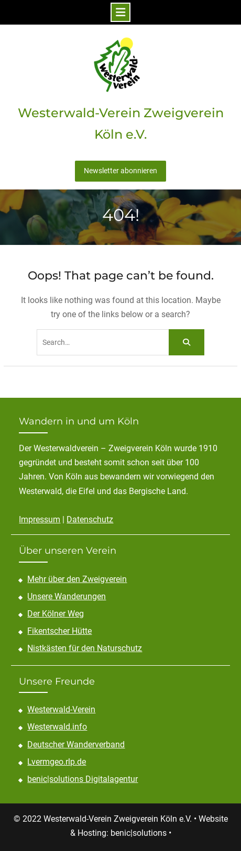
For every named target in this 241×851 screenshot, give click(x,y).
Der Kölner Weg (55, 614)
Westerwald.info (57, 727)
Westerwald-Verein (61, 709)
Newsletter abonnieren (120, 170)
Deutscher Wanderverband (76, 744)
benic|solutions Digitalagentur (82, 779)
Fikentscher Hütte (59, 631)
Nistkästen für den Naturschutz (84, 648)
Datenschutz (90, 519)
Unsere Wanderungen (66, 596)
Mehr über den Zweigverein (77, 579)
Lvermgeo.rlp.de (56, 762)
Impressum (39, 519)
